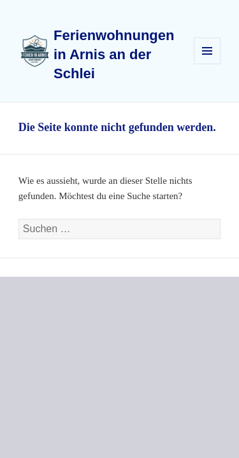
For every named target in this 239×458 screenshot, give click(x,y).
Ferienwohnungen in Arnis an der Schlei (114, 54)
